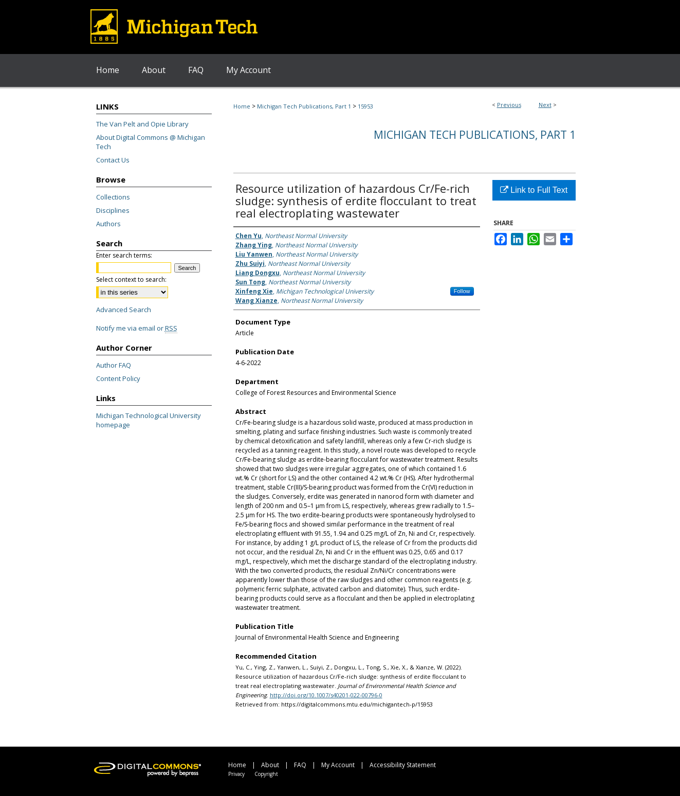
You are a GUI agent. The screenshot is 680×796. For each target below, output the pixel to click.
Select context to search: (131, 279)
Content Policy (118, 378)
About (270, 765)
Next (545, 104)
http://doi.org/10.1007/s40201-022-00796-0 (326, 695)
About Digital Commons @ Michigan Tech (150, 142)
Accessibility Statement (403, 765)
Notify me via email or (136, 328)
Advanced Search (123, 309)
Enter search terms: (124, 255)
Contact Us (113, 160)
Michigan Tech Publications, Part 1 (304, 106)
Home (241, 106)
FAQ (300, 765)
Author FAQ (113, 365)
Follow (462, 291)
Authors (108, 223)
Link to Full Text (533, 190)
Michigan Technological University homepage (148, 420)
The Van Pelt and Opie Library (142, 124)
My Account (338, 765)
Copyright (266, 773)
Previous (509, 104)
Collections (113, 197)
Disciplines (113, 210)
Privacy (236, 773)
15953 (365, 106)
